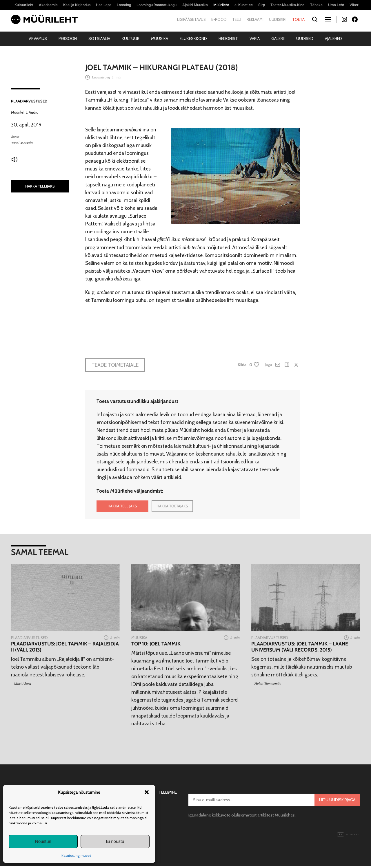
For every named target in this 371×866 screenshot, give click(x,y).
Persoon (68, 38)
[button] (147, 792)
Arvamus (38, 38)
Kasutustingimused (76, 855)
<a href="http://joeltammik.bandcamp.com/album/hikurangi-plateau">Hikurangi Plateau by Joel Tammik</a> (192, 327)
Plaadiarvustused (29, 101)
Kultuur (130, 38)
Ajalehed (333, 38)
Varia (255, 38)
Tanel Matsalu (21, 143)
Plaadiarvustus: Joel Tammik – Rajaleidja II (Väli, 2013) (65, 647)
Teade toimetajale (115, 365)
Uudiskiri (277, 19)
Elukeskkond (193, 38)
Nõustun (43, 841)
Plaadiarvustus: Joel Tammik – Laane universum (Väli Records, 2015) (299, 647)
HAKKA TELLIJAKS (40, 186)
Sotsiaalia (99, 38)
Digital (348, 834)
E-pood (219, 19)
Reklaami (255, 19)
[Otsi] (315, 19)
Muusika (159, 38)
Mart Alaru (22, 683)
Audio (34, 112)
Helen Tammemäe (267, 683)
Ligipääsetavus (191, 19)
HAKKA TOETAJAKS (172, 506)
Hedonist (228, 38)
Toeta (298, 19)
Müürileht (19, 112)
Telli (236, 19)
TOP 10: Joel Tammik (156, 644)
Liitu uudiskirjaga (337, 799)
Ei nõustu (115, 841)
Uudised (304, 38)
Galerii (278, 38)
